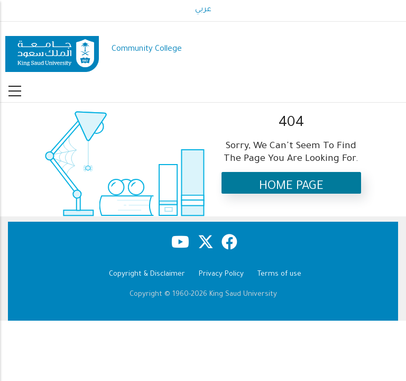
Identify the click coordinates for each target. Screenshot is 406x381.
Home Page (291, 187)
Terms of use (279, 274)
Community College (147, 49)
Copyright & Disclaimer (147, 274)
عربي (203, 10)
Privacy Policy (221, 274)
